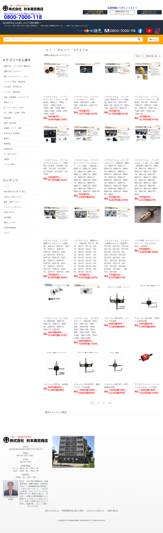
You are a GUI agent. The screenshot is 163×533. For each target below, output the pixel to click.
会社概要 (7, 217)
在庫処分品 (8, 149)
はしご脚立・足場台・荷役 (14, 113)
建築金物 (7, 118)
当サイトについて (52, 510)
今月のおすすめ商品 (12, 133)
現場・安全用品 (10, 123)
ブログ (6, 233)
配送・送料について (12, 202)
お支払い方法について (13, 197)
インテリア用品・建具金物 (14, 82)
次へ (110, 403)
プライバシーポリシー (13, 207)
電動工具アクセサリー (13, 71)
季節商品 (7, 144)
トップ (6, 186)
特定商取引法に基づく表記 (14, 192)
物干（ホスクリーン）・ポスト (16, 76)
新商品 (6, 138)
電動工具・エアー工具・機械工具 (17, 66)
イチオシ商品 (9, 164)
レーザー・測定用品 (12, 92)
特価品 (6, 159)
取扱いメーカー (10, 222)
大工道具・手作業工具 (13, 87)
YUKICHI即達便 (10, 228)
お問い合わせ (9, 212)
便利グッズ (8, 102)
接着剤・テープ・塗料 (13, 128)
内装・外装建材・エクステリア (16, 97)
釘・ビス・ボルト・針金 (13, 107)
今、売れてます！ (11, 154)
